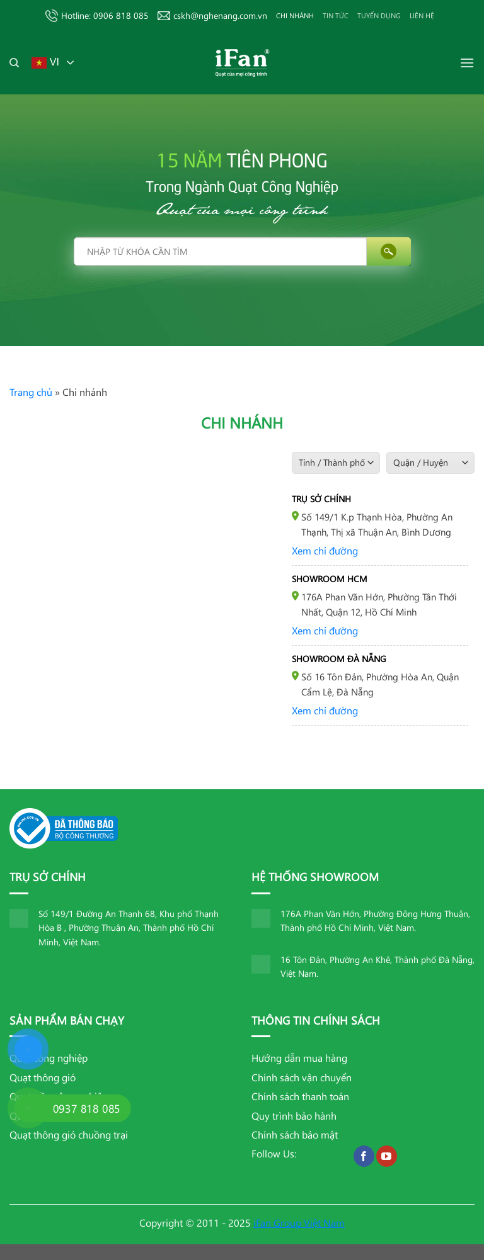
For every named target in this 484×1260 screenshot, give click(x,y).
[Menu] (467, 62)
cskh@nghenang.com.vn (212, 15)
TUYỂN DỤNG (379, 15)
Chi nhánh (295, 15)
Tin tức (336, 15)
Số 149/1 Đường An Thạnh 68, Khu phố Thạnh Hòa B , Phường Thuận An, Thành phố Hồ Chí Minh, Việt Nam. (128, 928)
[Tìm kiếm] (14, 63)
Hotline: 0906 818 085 (97, 15)
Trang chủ (30, 391)
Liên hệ (422, 15)
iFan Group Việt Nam (299, 1222)
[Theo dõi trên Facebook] (364, 1156)
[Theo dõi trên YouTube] (386, 1156)
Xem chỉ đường (325, 550)
